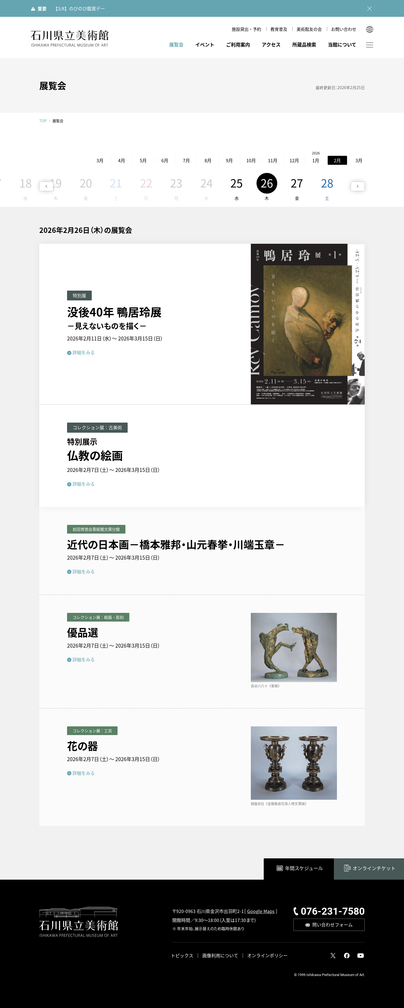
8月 (180, 160)
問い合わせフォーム (332, 924)
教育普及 (278, 29)
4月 (93, 160)
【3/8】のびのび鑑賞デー (79, 8)
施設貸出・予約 (246, 29)
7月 (158, 160)
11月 (245, 160)
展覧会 (176, 44)
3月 (72, 160)
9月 (201, 160)
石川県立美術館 (69, 38)
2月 (309, 160)
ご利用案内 (238, 44)
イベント (204, 44)
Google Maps (260, 911)
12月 (266, 160)
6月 (137, 160)
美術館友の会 (309, 29)
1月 (288, 160)
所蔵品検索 (304, 44)
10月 (223, 160)
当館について (342, 44)
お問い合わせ (343, 29)
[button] (46, 186)
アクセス (271, 44)
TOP (43, 120)
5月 (115, 160)
